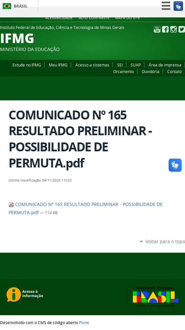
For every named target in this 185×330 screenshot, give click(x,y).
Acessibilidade (58, 17)
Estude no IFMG (26, 64)
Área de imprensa (165, 64)
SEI (120, 64)
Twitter (181, 29)
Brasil (21, 6)
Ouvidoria (150, 71)
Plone (84, 322)
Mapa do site (127, 17)
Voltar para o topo (165, 241)
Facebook (165, 29)
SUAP (136, 64)
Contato (174, 71)
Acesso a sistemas (92, 64)
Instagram (173, 29)
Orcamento (123, 71)
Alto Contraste (94, 17)
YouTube (157, 29)
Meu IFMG (58, 64)
